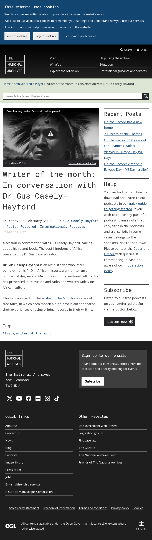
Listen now (117, 321)
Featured (28, 226)
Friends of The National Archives (100, 462)
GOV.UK (141, 526)
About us (11, 426)
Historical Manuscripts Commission (29, 492)
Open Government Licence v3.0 (86, 524)
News (9, 440)
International (53, 226)
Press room (13, 470)
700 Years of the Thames (123, 134)
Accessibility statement (24, 508)
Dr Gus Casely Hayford (78, 221)
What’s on (56, 64)
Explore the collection (64, 71)
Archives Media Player (28, 84)
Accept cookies (17, 36)
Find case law (87, 440)
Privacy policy (120, 508)
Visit (53, 58)
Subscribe (92, 381)
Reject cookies (46, 36)
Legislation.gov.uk (91, 433)
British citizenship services (23, 484)
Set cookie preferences (80, 36)
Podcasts (77, 226)
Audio (11, 226)
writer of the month (34, 333)
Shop (142, 49)
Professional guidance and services (123, 71)
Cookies (138, 508)
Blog (8, 448)
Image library (14, 462)
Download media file (82, 163)
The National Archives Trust (97, 455)
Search (126, 49)
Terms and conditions (93, 508)
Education (106, 64)
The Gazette (87, 448)
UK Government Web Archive (98, 426)
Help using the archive (115, 58)
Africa (8, 333)
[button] (51, 134)
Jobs (8, 477)
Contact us (12, 433)
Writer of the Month (57, 298)
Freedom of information (59, 508)
